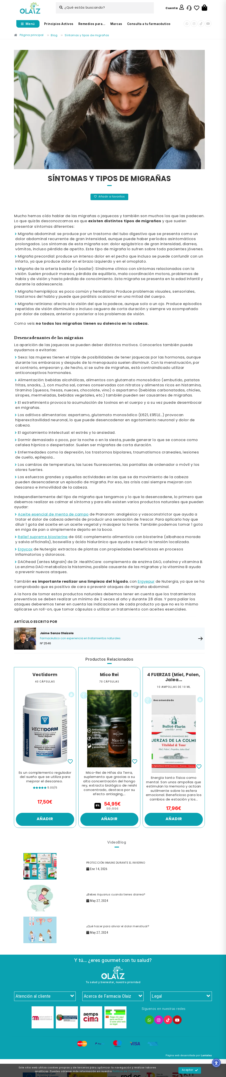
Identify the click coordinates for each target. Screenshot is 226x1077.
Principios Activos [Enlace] (58, 24)
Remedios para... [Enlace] (91, 24)
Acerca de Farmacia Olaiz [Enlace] (113, 996)
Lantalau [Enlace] (206, 1055)
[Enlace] (30, 8)
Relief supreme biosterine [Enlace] (43, 537)
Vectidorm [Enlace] (45, 675)
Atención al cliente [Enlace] (44, 996)
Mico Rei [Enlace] (109, 675)
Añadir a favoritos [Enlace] (109, 197)
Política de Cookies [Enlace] (126, 1071)
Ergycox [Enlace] (25, 549)
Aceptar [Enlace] (190, 1070)
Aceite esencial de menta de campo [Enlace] (53, 515)
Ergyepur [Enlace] (146, 582)
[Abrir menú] (28, 24)
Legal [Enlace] (181, 996)
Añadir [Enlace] (45, 819)
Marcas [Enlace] (116, 24)
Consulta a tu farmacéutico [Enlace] (149, 24)
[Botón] (204, 7)
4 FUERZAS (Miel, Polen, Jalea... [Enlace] (173, 677)
